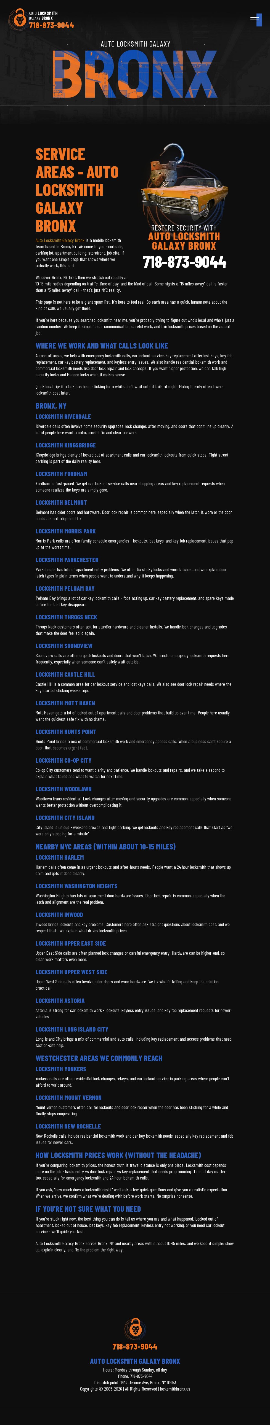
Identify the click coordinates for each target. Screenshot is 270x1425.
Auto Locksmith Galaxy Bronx (60, 240)
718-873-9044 (51, 25)
